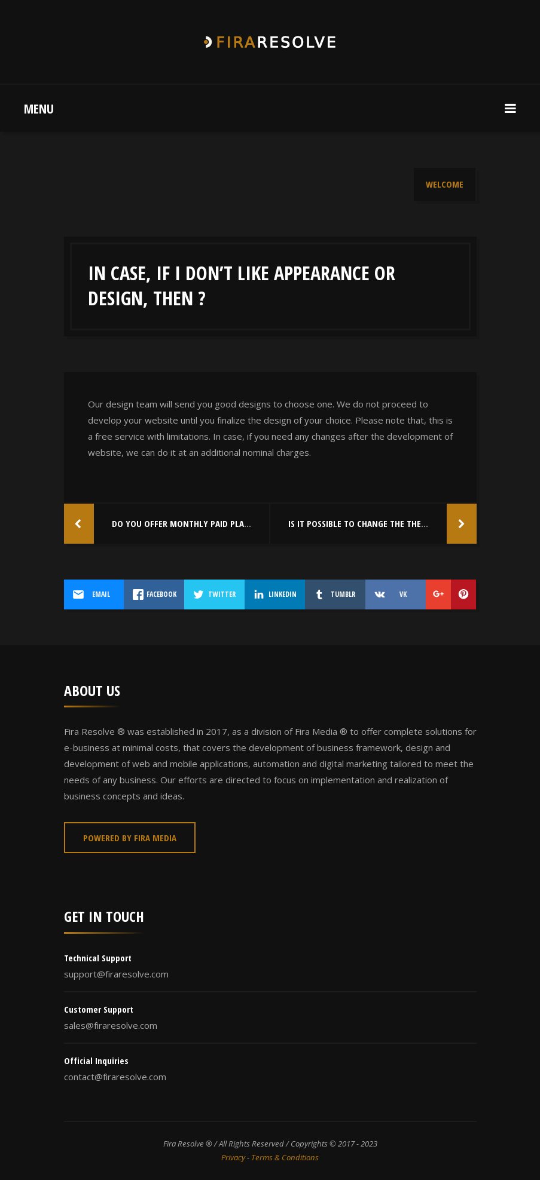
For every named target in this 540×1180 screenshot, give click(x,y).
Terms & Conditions (285, 1157)
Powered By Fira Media (129, 838)
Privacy (233, 1157)
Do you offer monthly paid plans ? (186, 523)
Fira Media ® (321, 731)
